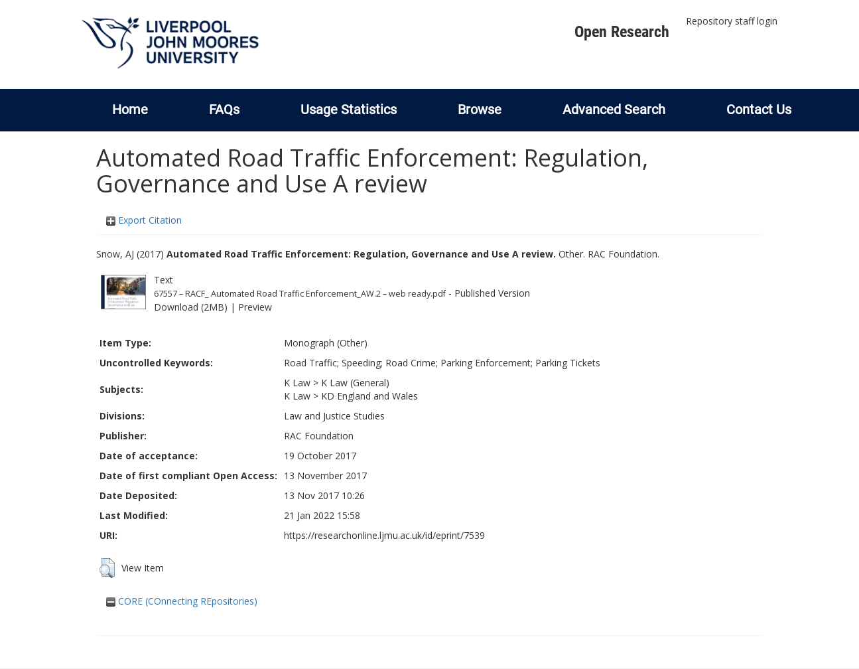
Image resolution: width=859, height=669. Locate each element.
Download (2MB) (191, 307)
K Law (297, 382)
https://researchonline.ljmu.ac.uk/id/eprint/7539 (384, 535)
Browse (479, 109)
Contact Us (758, 109)
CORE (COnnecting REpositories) (181, 601)
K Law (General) (355, 382)
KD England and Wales (369, 396)
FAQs (224, 109)
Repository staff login (731, 21)
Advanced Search (613, 109)
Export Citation (144, 220)
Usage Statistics (348, 109)
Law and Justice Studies (334, 415)
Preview (255, 307)
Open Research (621, 32)
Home (130, 109)
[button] (107, 568)
